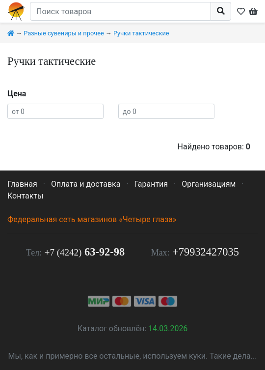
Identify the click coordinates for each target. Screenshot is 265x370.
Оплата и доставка (85, 184)
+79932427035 (205, 252)
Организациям (209, 184)
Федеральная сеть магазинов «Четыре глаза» (91, 219)
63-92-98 (85, 252)
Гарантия (151, 184)
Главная (22, 184)
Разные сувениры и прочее (64, 33)
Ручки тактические (141, 33)
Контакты (25, 195)
